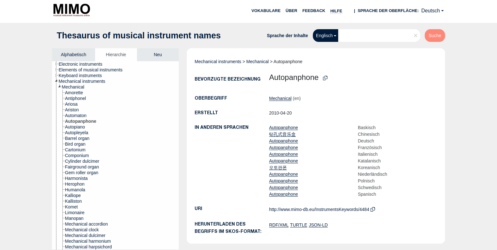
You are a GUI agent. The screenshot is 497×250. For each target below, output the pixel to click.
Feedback (313, 10)
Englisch (324, 35)
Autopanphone (283, 127)
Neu (158, 54)
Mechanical (257, 61)
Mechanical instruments (218, 61)
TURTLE (298, 224)
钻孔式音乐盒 (282, 134)
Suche (435, 35)
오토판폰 (278, 167)
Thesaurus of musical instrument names (139, 35)
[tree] (115, 155)
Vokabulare (266, 10)
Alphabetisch (73, 54)
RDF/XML (278, 224)
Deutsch (430, 10)
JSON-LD (318, 224)
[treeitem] (83, 64)
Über (291, 10)
